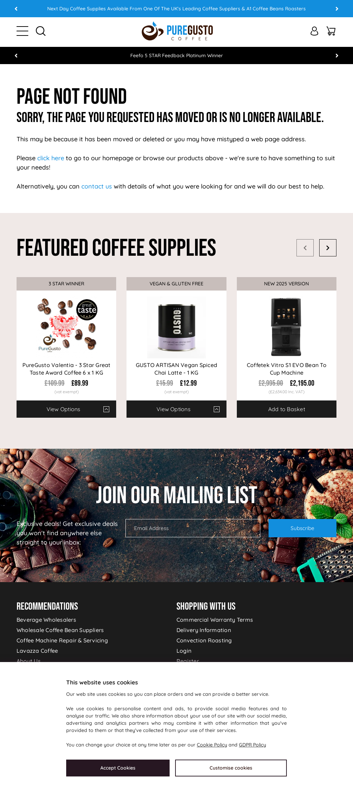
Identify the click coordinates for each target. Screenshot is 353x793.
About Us (29, 661)
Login (183, 650)
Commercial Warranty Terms (214, 619)
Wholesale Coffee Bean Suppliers (60, 630)
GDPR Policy (252, 745)
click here (50, 158)
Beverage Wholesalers (46, 619)
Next (336, 8)
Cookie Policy (212, 745)
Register (187, 661)
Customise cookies (231, 768)
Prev (16, 8)
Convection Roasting (204, 640)
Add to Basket (286, 409)
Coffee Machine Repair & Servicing (62, 640)
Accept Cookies (117, 768)
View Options (64, 409)
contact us (96, 186)
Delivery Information (203, 630)
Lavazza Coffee (37, 650)
